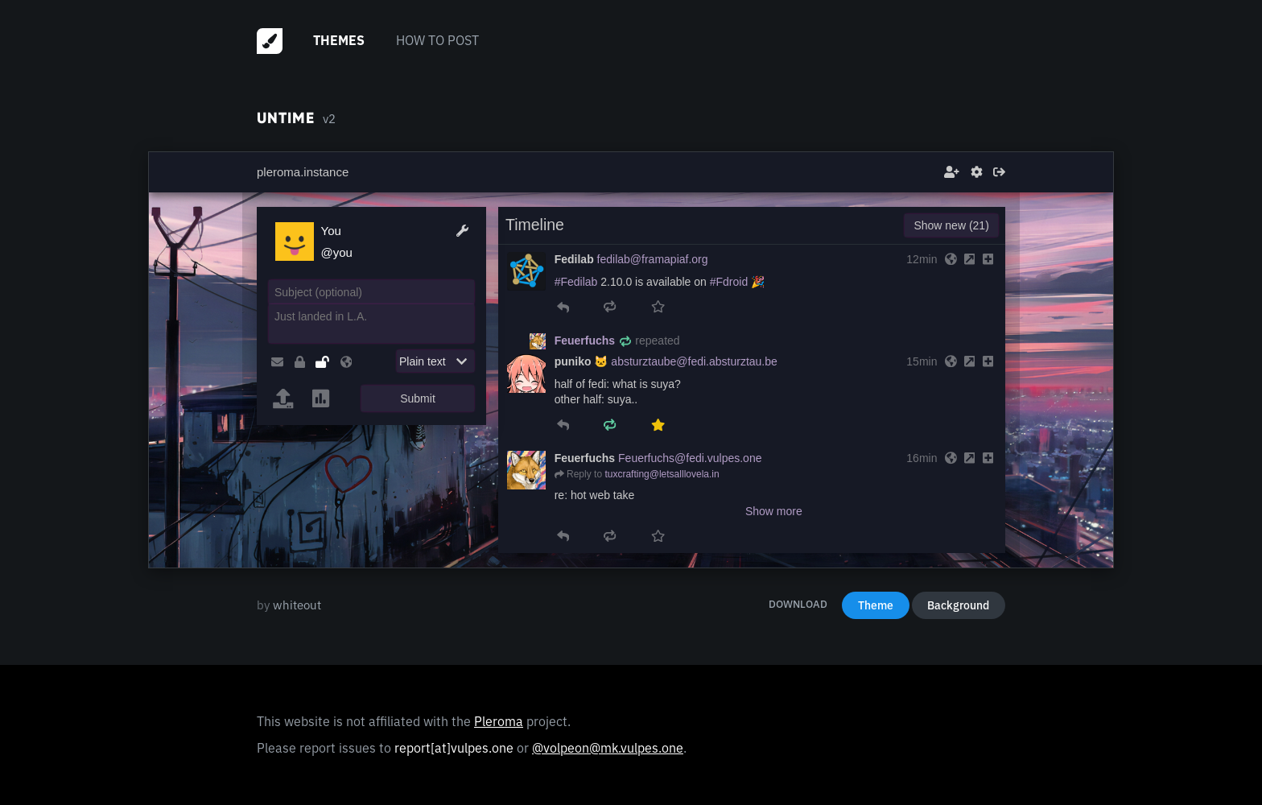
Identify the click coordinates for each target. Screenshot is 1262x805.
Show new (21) (951, 225)
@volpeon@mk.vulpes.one (607, 748)
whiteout (297, 605)
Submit (417, 398)
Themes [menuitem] (339, 40)
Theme (875, 605)
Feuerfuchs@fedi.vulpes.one (689, 458)
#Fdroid (729, 281)
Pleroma (498, 721)
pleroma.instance (302, 172)
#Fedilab (576, 281)
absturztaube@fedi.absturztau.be (694, 361)
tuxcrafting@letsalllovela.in (661, 474)
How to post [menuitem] (437, 40)
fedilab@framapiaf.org (652, 259)
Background (958, 605)
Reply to (584, 474)
